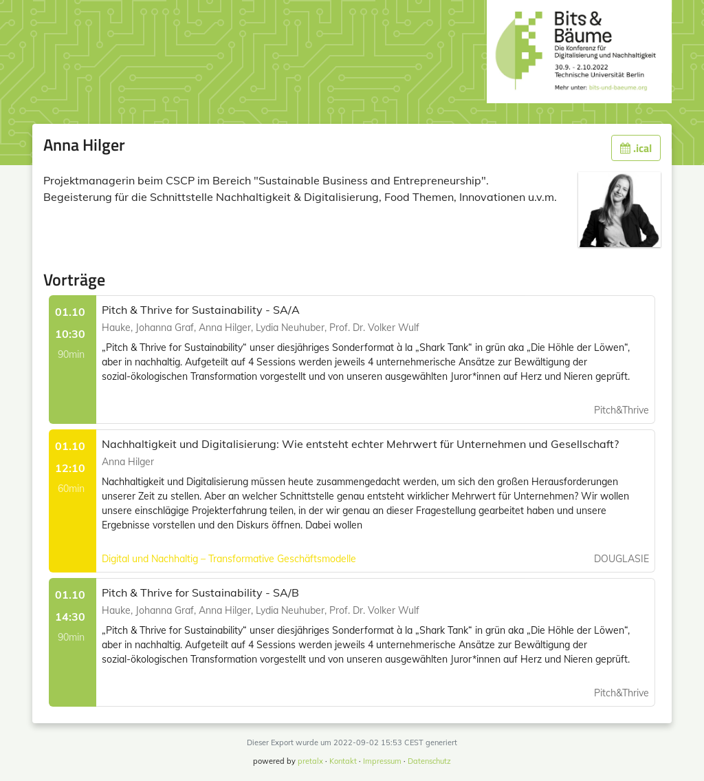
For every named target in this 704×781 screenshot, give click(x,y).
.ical (636, 148)
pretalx (310, 761)
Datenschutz (429, 761)
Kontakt (343, 761)
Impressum (382, 761)
